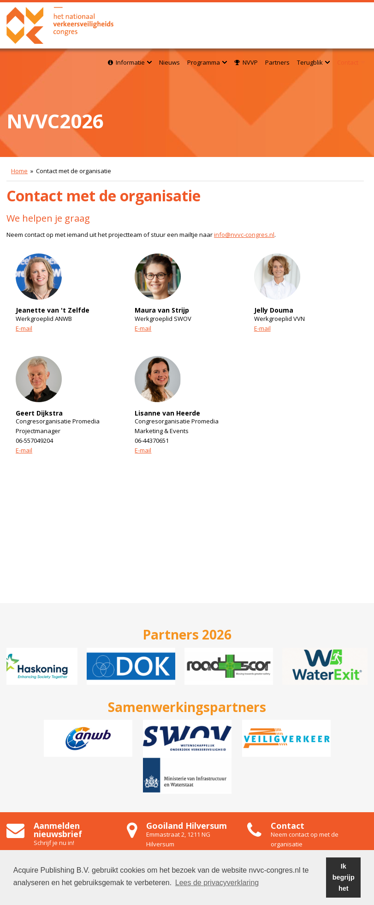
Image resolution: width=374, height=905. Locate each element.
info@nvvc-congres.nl (244, 234)
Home (19, 171)
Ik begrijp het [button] (343, 877)
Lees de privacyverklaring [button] (217, 883)
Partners (277, 62)
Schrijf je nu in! (54, 843)
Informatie (130, 62)
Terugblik (313, 62)
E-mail (24, 328)
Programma (207, 62)
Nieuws (169, 62)
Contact (351, 62)
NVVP (246, 62)
